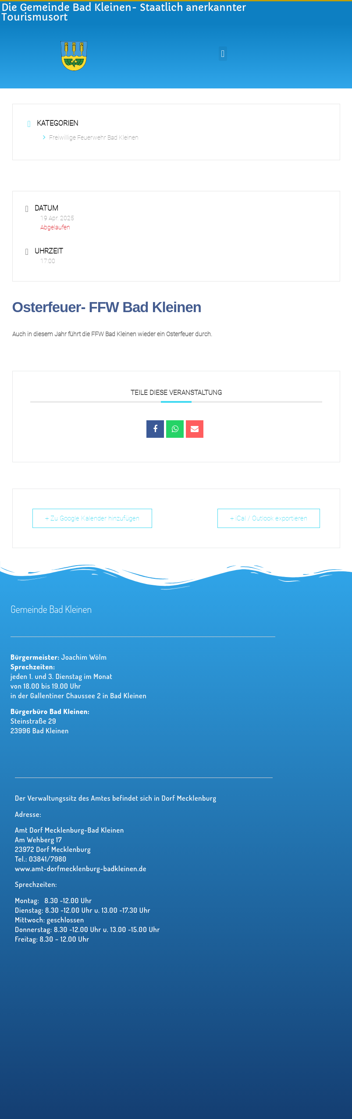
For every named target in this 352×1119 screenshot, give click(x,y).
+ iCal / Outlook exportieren (268, 518)
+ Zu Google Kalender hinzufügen (92, 518)
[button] (223, 53)
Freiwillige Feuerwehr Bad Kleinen (91, 137)
